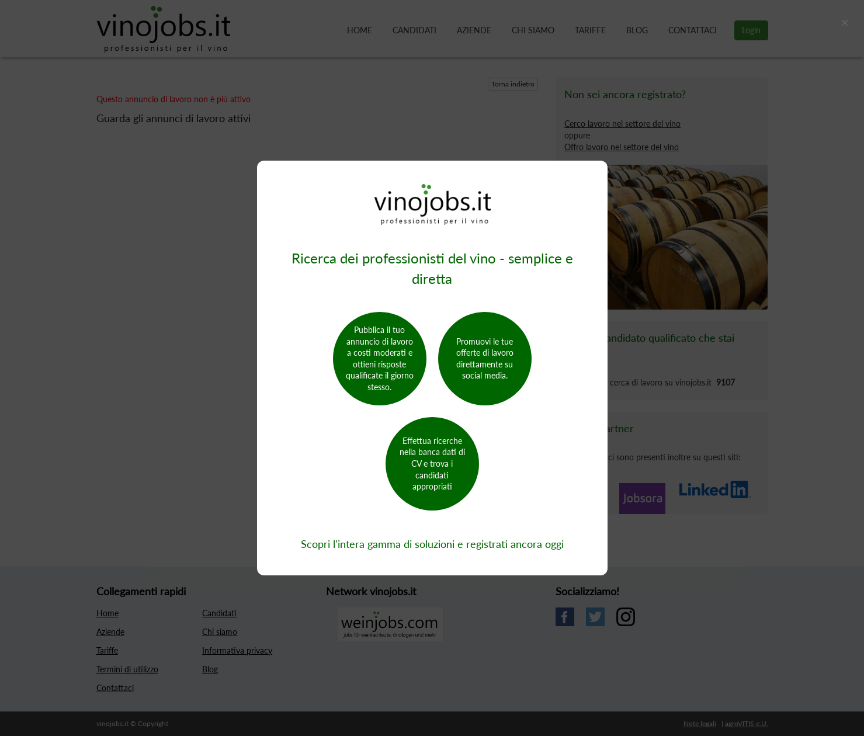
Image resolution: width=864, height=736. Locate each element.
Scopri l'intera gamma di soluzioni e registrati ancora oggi (432, 543)
